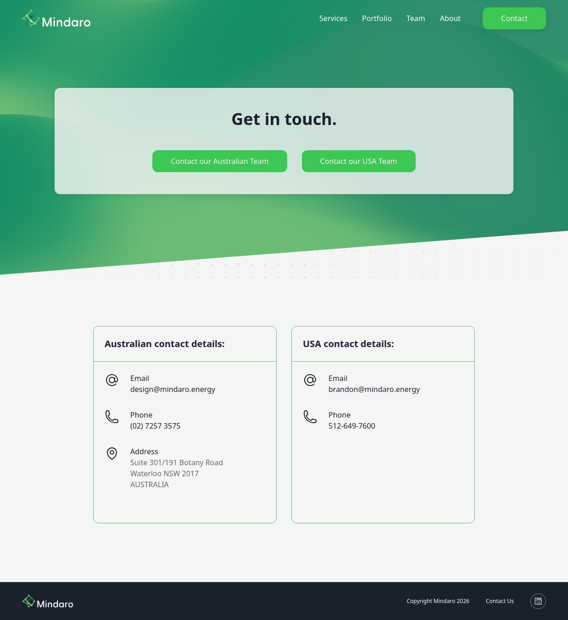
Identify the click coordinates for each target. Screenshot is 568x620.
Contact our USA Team (358, 161)
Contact (514, 18)
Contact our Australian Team (219, 161)
